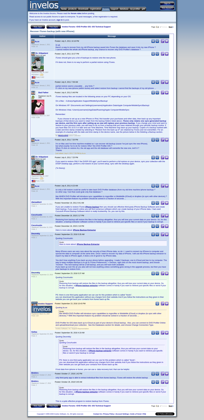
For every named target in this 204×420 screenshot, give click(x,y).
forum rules (76, 13)
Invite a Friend (135, 414)
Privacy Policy (108, 414)
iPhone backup (92, 207)
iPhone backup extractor (86, 285)
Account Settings (122, 414)
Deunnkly (35, 233)
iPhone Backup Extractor (84, 230)
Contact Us (97, 414)
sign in (59, 20)
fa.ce (37, 41)
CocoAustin (36, 215)
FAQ (144, 414)
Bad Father (43, 92)
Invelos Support (45, 304)
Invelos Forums (68, 27)
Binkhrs (34, 373)
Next (171, 27)
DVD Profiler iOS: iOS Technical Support (94, 27)
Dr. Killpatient (42, 53)
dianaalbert (36, 202)
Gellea (34, 332)
